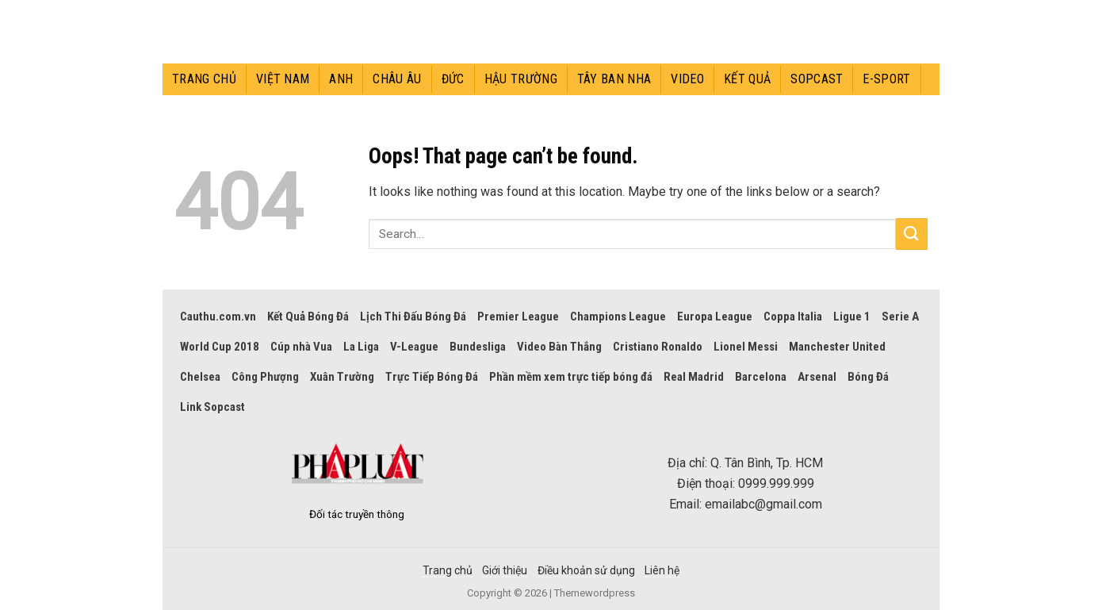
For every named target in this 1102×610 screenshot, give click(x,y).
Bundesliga (478, 347)
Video (687, 78)
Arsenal (817, 377)
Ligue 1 (852, 316)
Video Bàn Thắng (559, 347)
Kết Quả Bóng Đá (308, 316)
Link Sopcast (212, 407)
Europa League (714, 316)
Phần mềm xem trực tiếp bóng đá (570, 377)
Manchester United (837, 347)
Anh (341, 78)
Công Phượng (265, 377)
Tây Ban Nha (614, 78)
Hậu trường (520, 78)
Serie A (900, 316)
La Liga (361, 347)
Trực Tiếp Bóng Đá (431, 377)
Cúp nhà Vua (301, 347)
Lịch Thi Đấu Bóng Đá (413, 316)
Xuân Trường (342, 377)
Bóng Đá (868, 377)
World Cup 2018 (219, 347)
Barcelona (760, 377)
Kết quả (747, 78)
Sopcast (816, 78)
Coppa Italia (792, 316)
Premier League (518, 316)
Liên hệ (662, 570)
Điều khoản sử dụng (586, 570)
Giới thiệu (504, 570)
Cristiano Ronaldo (657, 347)
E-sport (886, 78)
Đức (453, 78)
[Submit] (912, 233)
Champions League (618, 316)
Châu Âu (397, 78)
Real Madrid (694, 377)
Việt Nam (283, 78)
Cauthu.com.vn (218, 316)
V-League (414, 347)
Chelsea (200, 377)
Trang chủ (204, 78)
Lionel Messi (746, 347)
